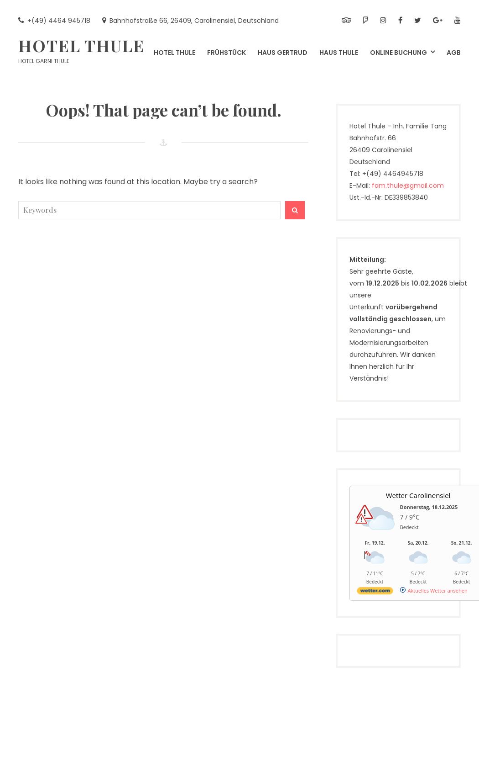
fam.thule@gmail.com (408, 185)
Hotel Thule (81, 45)
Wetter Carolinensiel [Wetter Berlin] (418, 495)
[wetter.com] (375, 592)
